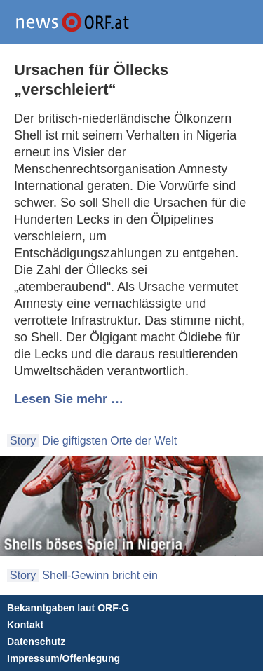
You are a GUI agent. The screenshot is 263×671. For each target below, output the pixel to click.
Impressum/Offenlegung (63, 658)
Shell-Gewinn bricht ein (100, 575)
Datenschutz (36, 641)
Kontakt (25, 624)
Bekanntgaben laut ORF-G (68, 608)
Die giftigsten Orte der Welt (109, 441)
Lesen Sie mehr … (68, 399)
